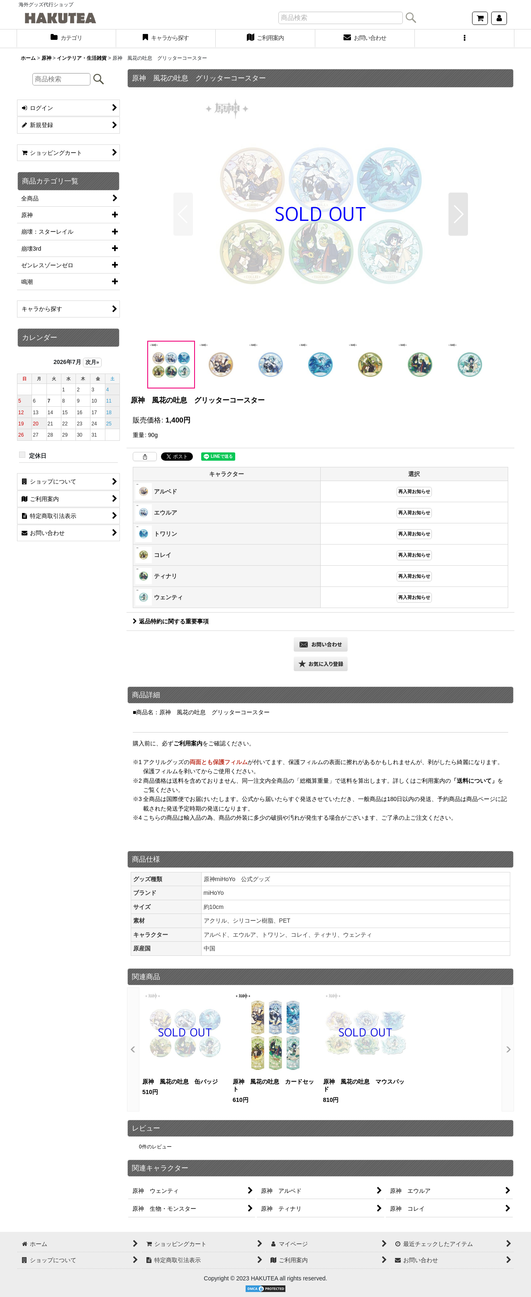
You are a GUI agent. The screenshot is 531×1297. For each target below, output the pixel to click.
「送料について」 (474, 780)
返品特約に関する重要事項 (171, 621)
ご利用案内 (187, 743)
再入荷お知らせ (414, 491)
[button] (464, 38)
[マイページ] (499, 18)
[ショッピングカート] (480, 18)
